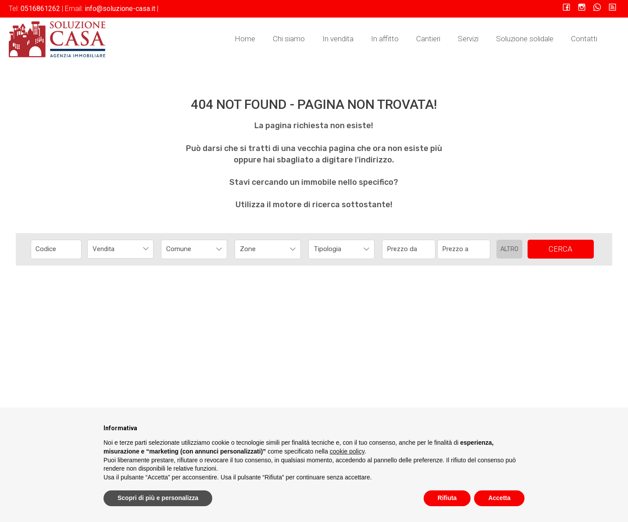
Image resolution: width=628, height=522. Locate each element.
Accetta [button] (499, 497)
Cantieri (428, 38)
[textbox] (188, 249)
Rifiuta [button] (447, 497)
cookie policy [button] (347, 451)
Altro (509, 249)
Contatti (584, 38)
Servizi (468, 38)
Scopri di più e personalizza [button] (158, 497)
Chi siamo (289, 38)
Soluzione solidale (524, 38)
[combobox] (120, 249)
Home (245, 38)
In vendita (337, 38)
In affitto (385, 38)
